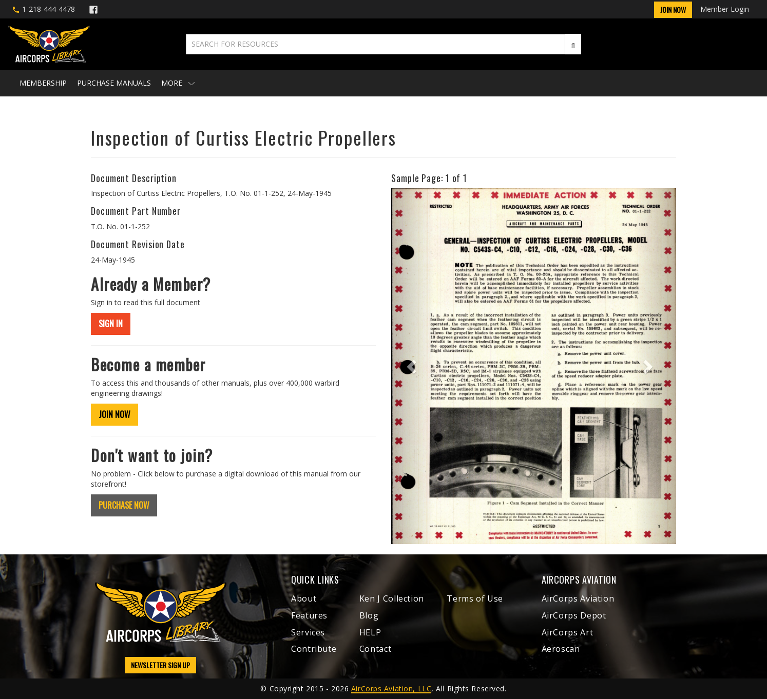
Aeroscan (561, 648)
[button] (412, 366)
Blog (369, 615)
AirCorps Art (567, 632)
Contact (375, 648)
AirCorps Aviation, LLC (391, 688)
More (178, 83)
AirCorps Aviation (578, 598)
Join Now (673, 9)
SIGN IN (111, 323)
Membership (43, 83)
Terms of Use (475, 598)
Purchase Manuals (114, 83)
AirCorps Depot (574, 615)
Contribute (313, 648)
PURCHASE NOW (124, 505)
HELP (370, 632)
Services (308, 632)
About (303, 598)
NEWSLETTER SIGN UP (160, 665)
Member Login (724, 9)
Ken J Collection (391, 598)
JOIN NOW (114, 414)
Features (309, 615)
